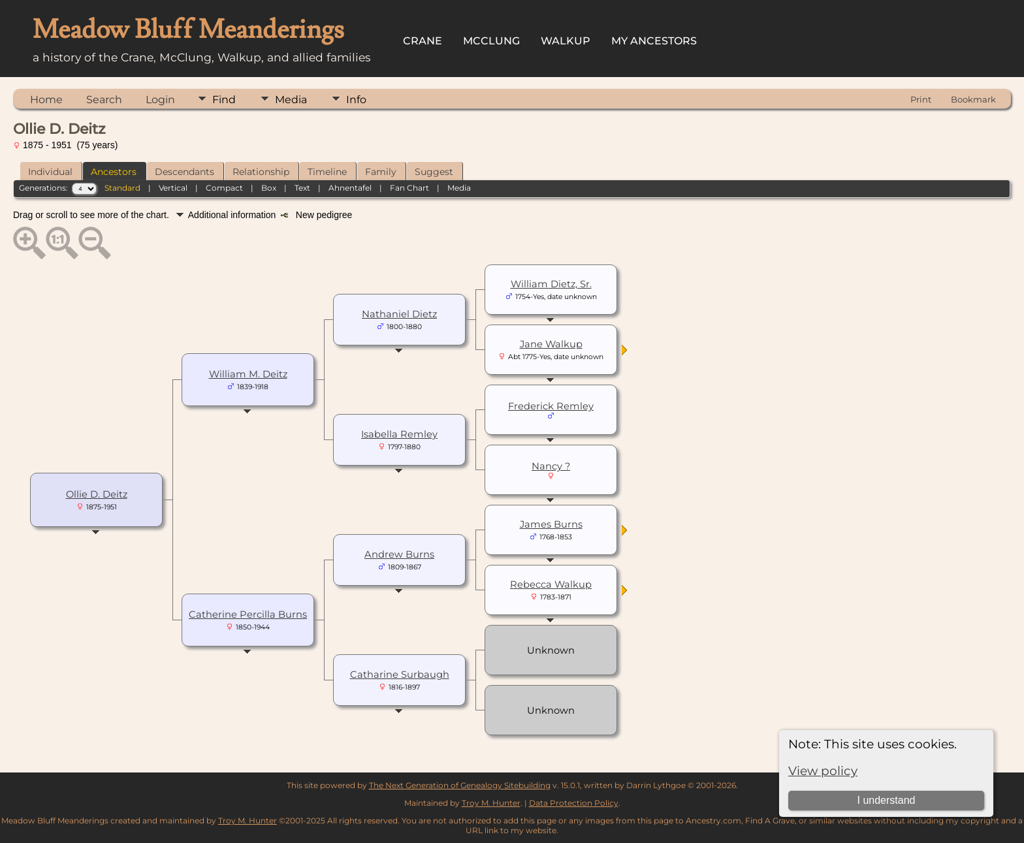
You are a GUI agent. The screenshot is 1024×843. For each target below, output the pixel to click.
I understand (886, 800)
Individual (50, 172)
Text (302, 188)
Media (291, 99)
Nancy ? (551, 466)
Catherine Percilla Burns (248, 614)
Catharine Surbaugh (399, 674)
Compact (224, 188)
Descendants (184, 172)
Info (356, 99)
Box (268, 188)
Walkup (565, 41)
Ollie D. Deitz (96, 494)
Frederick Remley (551, 406)
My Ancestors (654, 41)
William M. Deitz (248, 374)
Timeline (327, 172)
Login (160, 99)
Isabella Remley (399, 434)
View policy (822, 770)
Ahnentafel (350, 188)
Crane (422, 41)
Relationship (260, 172)
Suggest (434, 172)
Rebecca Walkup (551, 584)
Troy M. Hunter (491, 803)
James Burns (551, 524)
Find (224, 99)
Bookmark (973, 99)
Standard (122, 188)
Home (46, 99)
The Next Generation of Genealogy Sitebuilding (460, 785)
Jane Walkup (551, 344)
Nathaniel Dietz (399, 314)
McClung (491, 41)
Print (920, 99)
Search (104, 99)
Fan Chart (409, 188)
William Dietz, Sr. (551, 284)
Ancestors (113, 172)
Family (380, 172)
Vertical (173, 188)
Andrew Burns (399, 554)
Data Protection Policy (573, 803)
